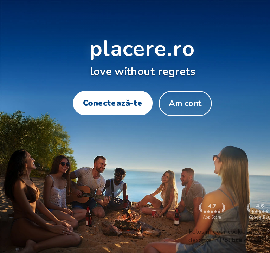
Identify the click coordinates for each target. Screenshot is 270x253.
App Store (212, 211)
